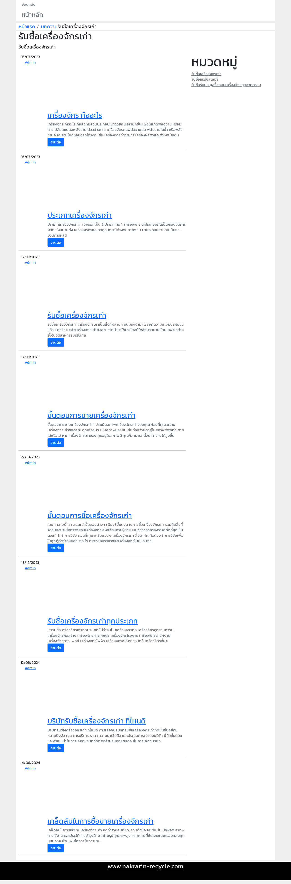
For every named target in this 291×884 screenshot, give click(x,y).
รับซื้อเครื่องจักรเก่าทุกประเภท (93, 621)
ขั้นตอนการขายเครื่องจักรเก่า (91, 415)
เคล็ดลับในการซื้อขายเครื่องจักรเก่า (101, 821)
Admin (30, 62)
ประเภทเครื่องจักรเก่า (80, 215)
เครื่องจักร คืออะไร (75, 115)
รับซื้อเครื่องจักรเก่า (77, 315)
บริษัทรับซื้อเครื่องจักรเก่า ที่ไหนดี (97, 720)
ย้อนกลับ (28, 4)
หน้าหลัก (32, 14)
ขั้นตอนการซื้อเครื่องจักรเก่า (90, 515)
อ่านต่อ (55, 142)
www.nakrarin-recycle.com (145, 866)
